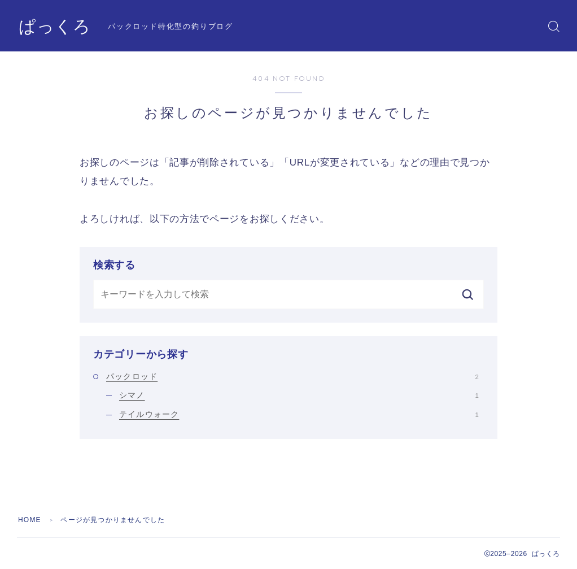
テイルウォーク (299, 414)
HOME (29, 520)
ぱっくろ (55, 26)
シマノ (299, 394)
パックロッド (292, 376)
